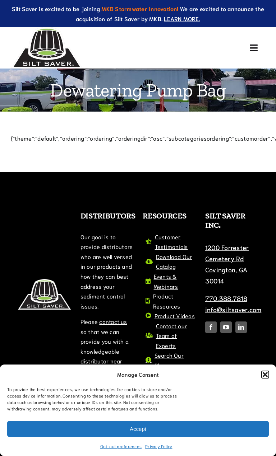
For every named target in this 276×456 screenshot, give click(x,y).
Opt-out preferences (121, 446)
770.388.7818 (226, 298)
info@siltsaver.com (233, 309)
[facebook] (211, 327)
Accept (138, 429)
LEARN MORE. (182, 18)
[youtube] (226, 327)
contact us (113, 321)
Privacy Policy (158, 446)
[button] (265, 374)
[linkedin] (241, 327)
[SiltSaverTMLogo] (47, 29)
